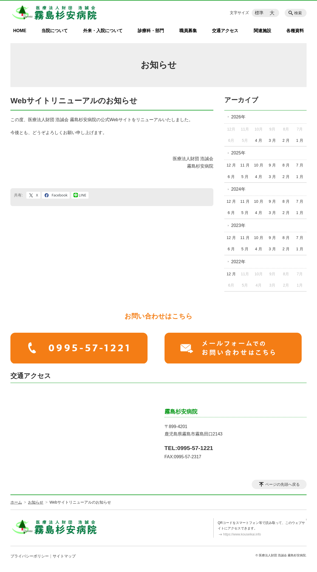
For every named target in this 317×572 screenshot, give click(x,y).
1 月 (299, 140)
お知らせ (35, 502)
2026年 (238, 117)
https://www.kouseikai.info (242, 534)
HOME (19, 30)
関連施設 (262, 30)
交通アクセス (225, 30)
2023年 (238, 225)
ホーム (16, 502)
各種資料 (295, 30)
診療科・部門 (151, 30)
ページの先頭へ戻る (282, 484)
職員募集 (188, 30)
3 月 (272, 140)
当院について (54, 30)
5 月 (244, 176)
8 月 (286, 165)
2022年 (238, 261)
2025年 (238, 153)
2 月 (286, 140)
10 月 (258, 165)
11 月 (244, 165)
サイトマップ (64, 556)
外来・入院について (103, 30)
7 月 (299, 165)
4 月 (258, 140)
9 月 (272, 165)
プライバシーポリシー (29, 556)
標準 (259, 12)
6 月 (231, 176)
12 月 (231, 165)
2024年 (238, 189)
